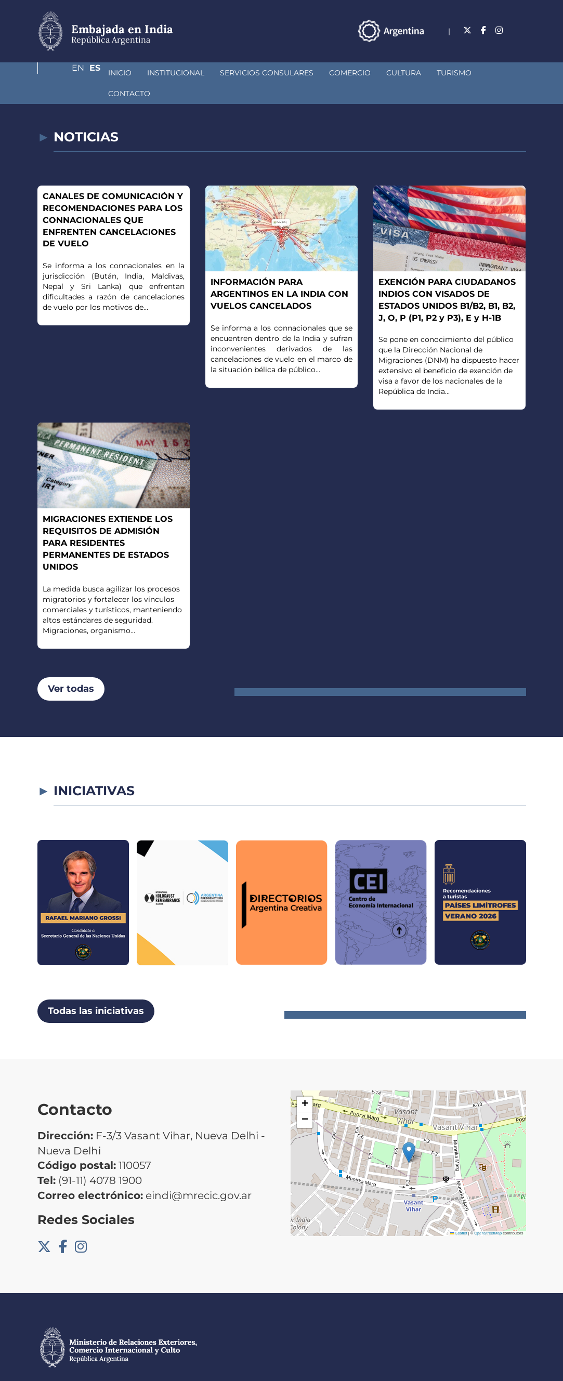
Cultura (348, 72)
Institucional (120, 72)
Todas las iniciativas (96, 990)
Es (520, 30)
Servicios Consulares (211, 72)
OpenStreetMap (488, 1212)
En (499, 30)
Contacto (453, 72)
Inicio (64, 72)
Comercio (295, 72)
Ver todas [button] (71, 668)
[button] (408, 1131)
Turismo (399, 72)
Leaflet (458, 1212)
